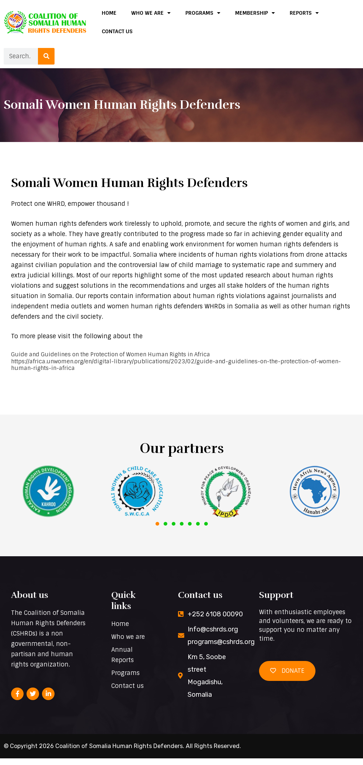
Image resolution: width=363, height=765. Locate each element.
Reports (304, 13)
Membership (255, 13)
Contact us (117, 31)
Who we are (151, 13)
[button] (157, 530)
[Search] (46, 56)
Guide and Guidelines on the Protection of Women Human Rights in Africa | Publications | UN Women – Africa (180, 371)
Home (109, 13)
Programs (202, 13)
